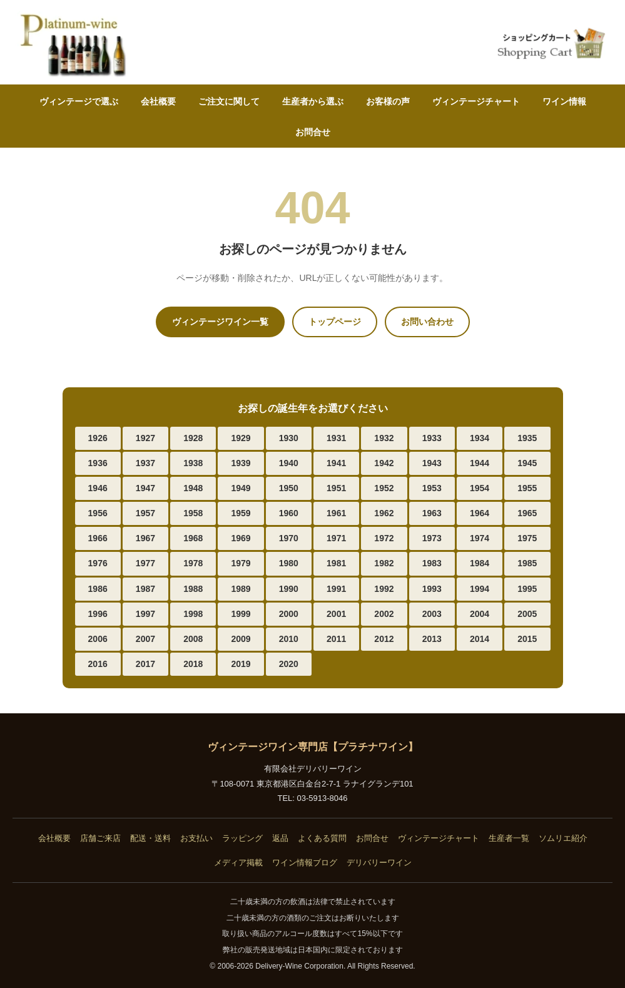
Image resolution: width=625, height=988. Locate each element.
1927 (145, 438)
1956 (98, 513)
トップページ (334, 322)
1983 (432, 563)
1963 (432, 513)
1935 (527, 438)
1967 (145, 538)
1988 (193, 589)
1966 (98, 538)
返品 (280, 838)
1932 (384, 438)
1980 (288, 563)
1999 (240, 614)
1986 (98, 589)
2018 (193, 664)
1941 (336, 463)
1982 (384, 563)
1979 (240, 563)
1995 (527, 589)
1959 (240, 513)
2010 (288, 639)
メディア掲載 (238, 862)
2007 (145, 639)
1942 (384, 463)
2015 (527, 639)
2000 (288, 614)
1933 (432, 438)
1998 (193, 614)
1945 (527, 463)
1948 (193, 488)
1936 (98, 463)
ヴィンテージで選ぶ (78, 101)
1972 (384, 538)
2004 (479, 614)
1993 (432, 589)
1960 (288, 513)
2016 (98, 664)
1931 (336, 438)
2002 (384, 614)
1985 (527, 563)
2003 (432, 614)
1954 (479, 488)
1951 (336, 488)
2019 (240, 664)
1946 (98, 488)
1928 (193, 438)
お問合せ (312, 132)
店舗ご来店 (100, 838)
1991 (336, 589)
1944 (479, 463)
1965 (527, 513)
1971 (336, 538)
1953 (432, 488)
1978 (193, 563)
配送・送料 (150, 838)
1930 (288, 438)
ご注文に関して (229, 101)
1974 (479, 538)
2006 (98, 639)
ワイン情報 (564, 101)
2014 (479, 639)
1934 (479, 438)
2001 (336, 614)
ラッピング (242, 838)
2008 (193, 639)
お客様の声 (388, 101)
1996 (98, 614)
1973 (432, 538)
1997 (145, 614)
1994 (479, 589)
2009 (240, 639)
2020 (288, 664)
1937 (145, 463)
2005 (527, 614)
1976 (98, 563)
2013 (432, 639)
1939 (240, 463)
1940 (288, 463)
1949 (240, 488)
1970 (288, 538)
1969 (240, 538)
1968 (193, 538)
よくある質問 (322, 838)
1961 (336, 513)
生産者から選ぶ (312, 101)
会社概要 (158, 101)
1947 (145, 488)
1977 (145, 563)
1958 (193, 513)
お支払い (196, 838)
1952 (384, 488)
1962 (384, 513)
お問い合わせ (427, 322)
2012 (384, 639)
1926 (98, 438)
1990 (288, 589)
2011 (336, 639)
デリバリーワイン (379, 862)
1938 (193, 463)
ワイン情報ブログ (304, 862)
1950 (288, 488)
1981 (336, 563)
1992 (384, 589)
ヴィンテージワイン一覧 (220, 322)
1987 (145, 589)
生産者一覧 (509, 838)
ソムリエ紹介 (563, 838)
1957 (145, 513)
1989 (240, 589)
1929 (240, 438)
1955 (527, 488)
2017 (145, 664)
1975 (527, 538)
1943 (432, 463)
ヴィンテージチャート (476, 101)
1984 (479, 563)
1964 (479, 513)
